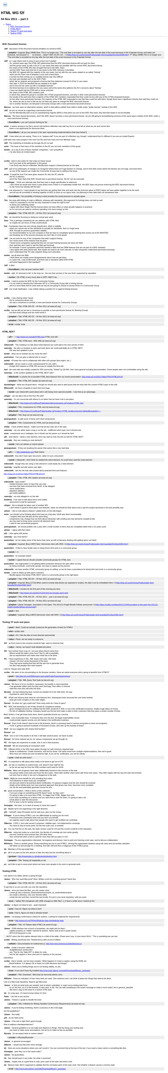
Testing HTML (16, 33)
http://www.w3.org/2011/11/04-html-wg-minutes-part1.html (44, 593)
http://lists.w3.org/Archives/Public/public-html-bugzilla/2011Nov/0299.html (98, 55)
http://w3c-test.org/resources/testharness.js (64, 944)
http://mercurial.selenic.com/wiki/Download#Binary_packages (65, 971)
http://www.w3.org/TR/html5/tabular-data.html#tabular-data (39, 921)
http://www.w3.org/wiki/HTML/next (31, 337)
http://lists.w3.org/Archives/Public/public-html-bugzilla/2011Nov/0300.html (97, 544)
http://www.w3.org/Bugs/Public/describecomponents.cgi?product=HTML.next (51, 403)
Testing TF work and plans (21, 31)
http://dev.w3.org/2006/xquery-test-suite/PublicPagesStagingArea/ (43, 676)
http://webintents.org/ (25, 452)
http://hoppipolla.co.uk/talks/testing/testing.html (37, 856)
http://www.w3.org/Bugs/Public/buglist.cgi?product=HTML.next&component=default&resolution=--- (60, 411)
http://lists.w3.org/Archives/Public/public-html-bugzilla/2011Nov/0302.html (92, 615)
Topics (8, 24)
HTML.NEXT (15, 29)
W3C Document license (20, 27)
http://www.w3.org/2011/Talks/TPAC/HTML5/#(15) (102, 377)
